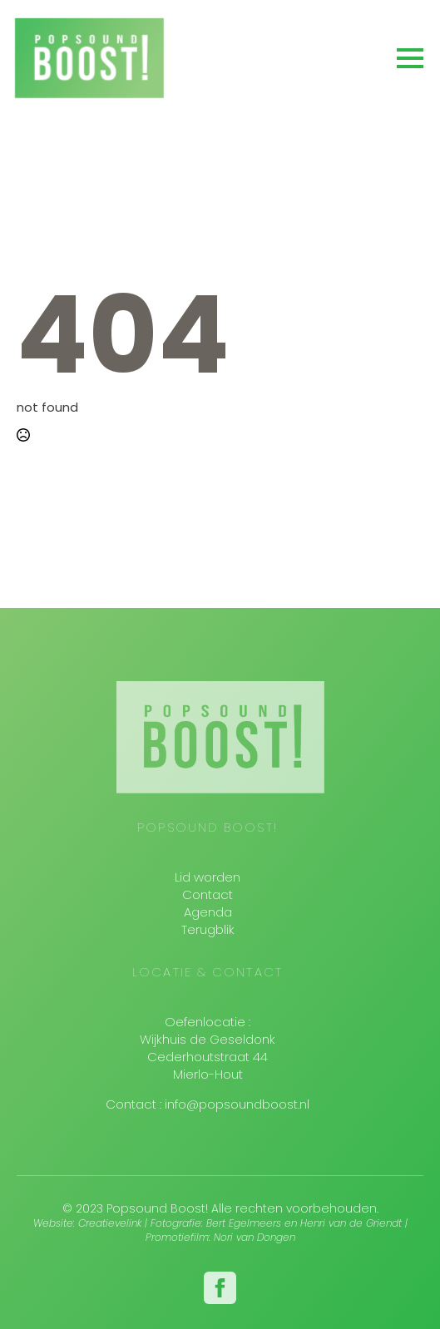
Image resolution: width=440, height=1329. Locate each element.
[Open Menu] (410, 58)
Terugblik (208, 929)
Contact (207, 894)
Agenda (208, 912)
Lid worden (207, 877)
